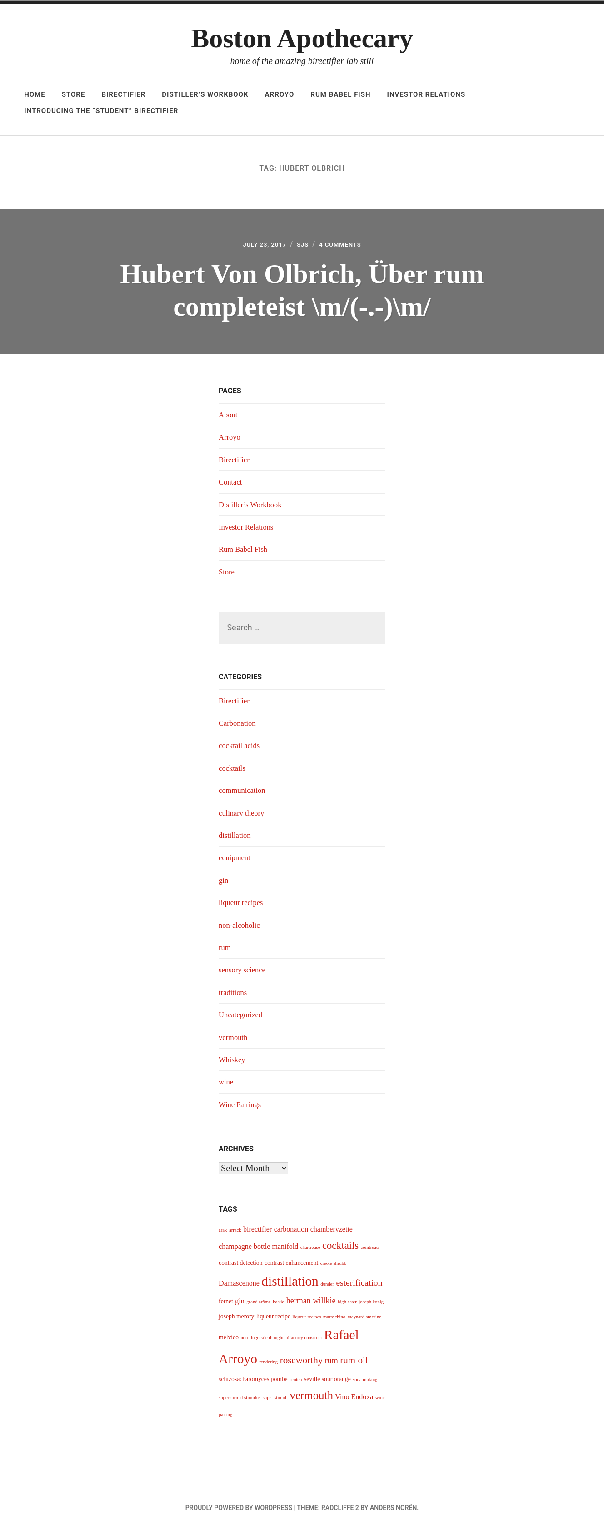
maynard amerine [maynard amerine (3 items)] (364, 1319)
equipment (236, 860)
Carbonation (239, 725)
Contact (231, 484)
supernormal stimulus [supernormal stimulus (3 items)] (239, 1400)
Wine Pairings (242, 1107)
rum (225, 950)
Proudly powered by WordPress (238, 1510)
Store (73, 94)
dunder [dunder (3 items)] (327, 1286)
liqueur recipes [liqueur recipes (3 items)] (307, 1319)
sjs (302, 246)
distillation (236, 837)
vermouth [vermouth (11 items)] (311, 1398)
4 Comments (345, 246)
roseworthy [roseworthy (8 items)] (301, 1362)
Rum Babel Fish (340, 94)
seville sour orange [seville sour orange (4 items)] (327, 1381)
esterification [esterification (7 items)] (359, 1285)
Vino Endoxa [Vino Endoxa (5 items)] (354, 1399)
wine (227, 1084)
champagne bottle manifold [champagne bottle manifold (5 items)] (258, 1249)
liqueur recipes (243, 905)
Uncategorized (242, 1017)
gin (224, 882)
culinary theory (243, 815)
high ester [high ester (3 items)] (347, 1304)
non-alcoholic (241, 927)
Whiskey (233, 1062)
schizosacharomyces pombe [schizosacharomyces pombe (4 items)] (253, 1381)
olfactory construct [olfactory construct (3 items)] (303, 1340)
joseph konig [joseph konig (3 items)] (371, 1304)
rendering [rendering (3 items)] (268, 1364)
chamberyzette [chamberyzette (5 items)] (331, 1232)
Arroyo (280, 94)
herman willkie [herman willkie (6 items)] (311, 1303)
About (229, 417)
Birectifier (123, 94)
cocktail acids (241, 748)
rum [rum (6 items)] (331, 1363)
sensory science (244, 972)
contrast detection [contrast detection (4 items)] (240, 1265)
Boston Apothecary (302, 38)
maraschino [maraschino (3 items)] (334, 1319)
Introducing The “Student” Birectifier (101, 111)
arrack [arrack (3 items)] (235, 1232)
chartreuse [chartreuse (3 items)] (310, 1250)
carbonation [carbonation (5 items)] (291, 1232)
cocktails (233, 770)
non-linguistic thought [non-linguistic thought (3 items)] (261, 1340)
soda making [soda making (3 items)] (365, 1382)
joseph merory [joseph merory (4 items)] (236, 1319)
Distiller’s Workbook (205, 94)
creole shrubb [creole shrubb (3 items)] (333, 1265)
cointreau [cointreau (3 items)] (369, 1250)
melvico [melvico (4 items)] (229, 1340)
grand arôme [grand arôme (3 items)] (258, 1304)
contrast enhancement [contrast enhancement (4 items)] (291, 1265)
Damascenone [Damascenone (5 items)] (239, 1286)
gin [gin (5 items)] (239, 1303)
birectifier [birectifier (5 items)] (257, 1232)
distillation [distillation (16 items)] (289, 1284)
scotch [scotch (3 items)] (296, 1382)
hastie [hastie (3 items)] (278, 1304)
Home (34, 94)
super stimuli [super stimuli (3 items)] (275, 1400)
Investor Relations (426, 94)
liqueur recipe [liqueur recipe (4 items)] (273, 1319)
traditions (234, 995)
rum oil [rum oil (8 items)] (354, 1362)
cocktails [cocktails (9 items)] (340, 1248)
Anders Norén (393, 1510)
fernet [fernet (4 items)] (226, 1304)
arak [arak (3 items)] (223, 1232)
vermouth (234, 1040)
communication (244, 792)
